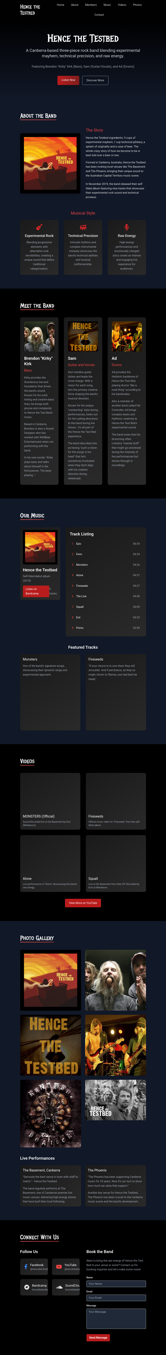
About (74, 5)
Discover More (95, 80)
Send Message (98, 1337)
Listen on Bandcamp (32, 591)
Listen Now (68, 80)
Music (107, 5)
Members (91, 5)
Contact (99, 14)
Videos (122, 5)
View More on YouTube (83, 903)
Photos (137, 5)
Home (60, 5)
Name (90, 1277)
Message (91, 1305)
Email (89, 1291)
